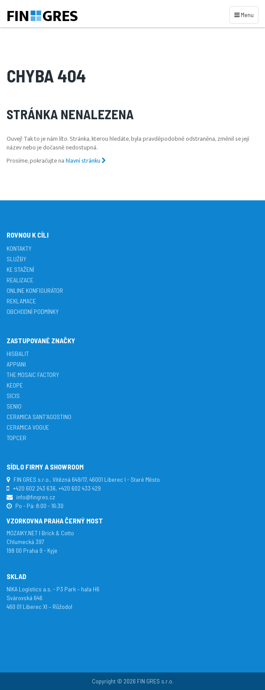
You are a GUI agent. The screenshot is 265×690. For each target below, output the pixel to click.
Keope (15, 385)
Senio (14, 406)
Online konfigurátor (35, 290)
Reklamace (21, 301)
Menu (245, 14)
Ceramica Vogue (28, 427)
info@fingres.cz (35, 497)
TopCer (16, 437)
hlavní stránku (86, 161)
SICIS (13, 395)
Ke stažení (20, 269)
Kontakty (19, 248)
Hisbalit (18, 353)
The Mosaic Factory (33, 374)
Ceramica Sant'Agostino (39, 416)
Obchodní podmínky (33, 311)
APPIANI (16, 364)
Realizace (20, 280)
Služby (16, 259)
